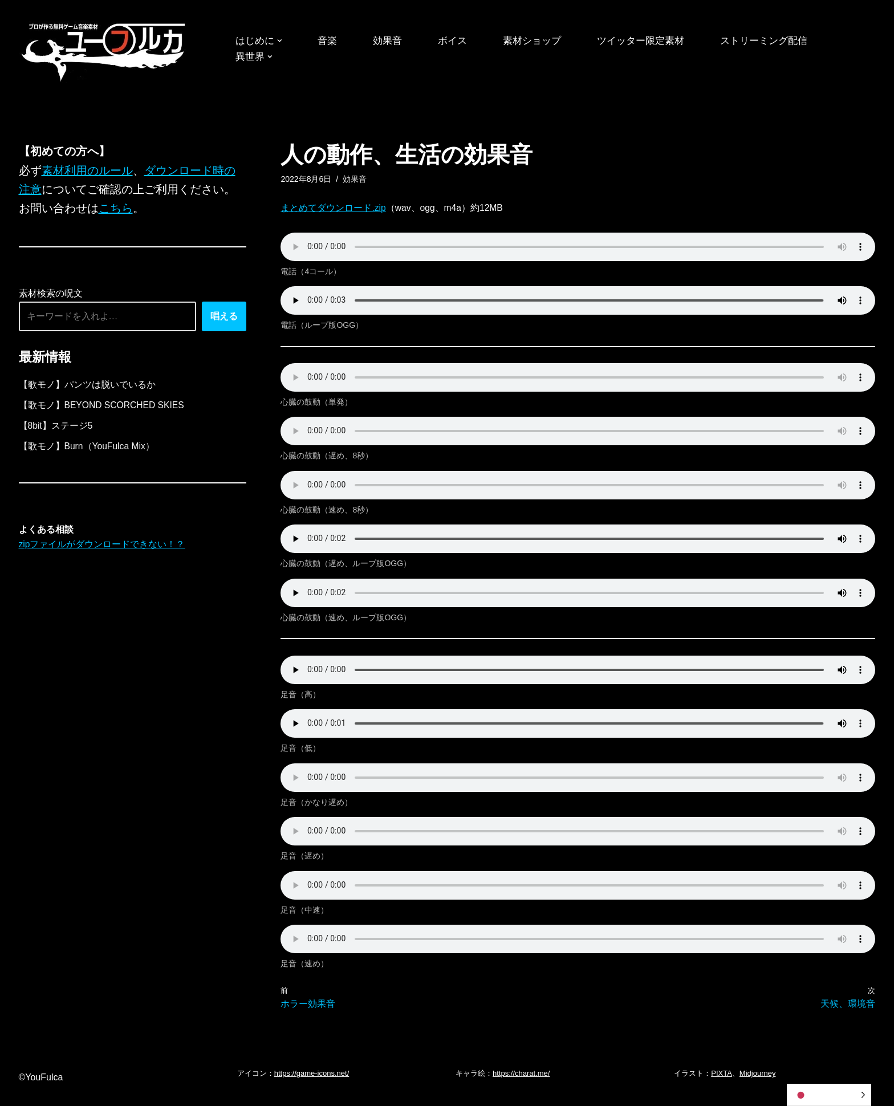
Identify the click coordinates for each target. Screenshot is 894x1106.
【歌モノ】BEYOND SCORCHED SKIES (103, 408)
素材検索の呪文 (51, 296)
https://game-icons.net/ (312, 1087)
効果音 (391, 41)
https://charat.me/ (521, 1087)
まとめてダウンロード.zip (333, 209)
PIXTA (721, 1087)
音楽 (330, 41)
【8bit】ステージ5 (56, 429)
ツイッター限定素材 (653, 41)
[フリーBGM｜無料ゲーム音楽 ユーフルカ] (104, 50)
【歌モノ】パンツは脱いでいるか (87, 387)
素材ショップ (540, 41)
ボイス (458, 41)
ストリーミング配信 (781, 41)
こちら (116, 210)
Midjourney (757, 1087)
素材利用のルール (87, 171)
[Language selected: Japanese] (829, 1095)
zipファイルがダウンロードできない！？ (102, 550)
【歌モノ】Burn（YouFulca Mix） (87, 451)
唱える (224, 318)
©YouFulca (41, 1091)
